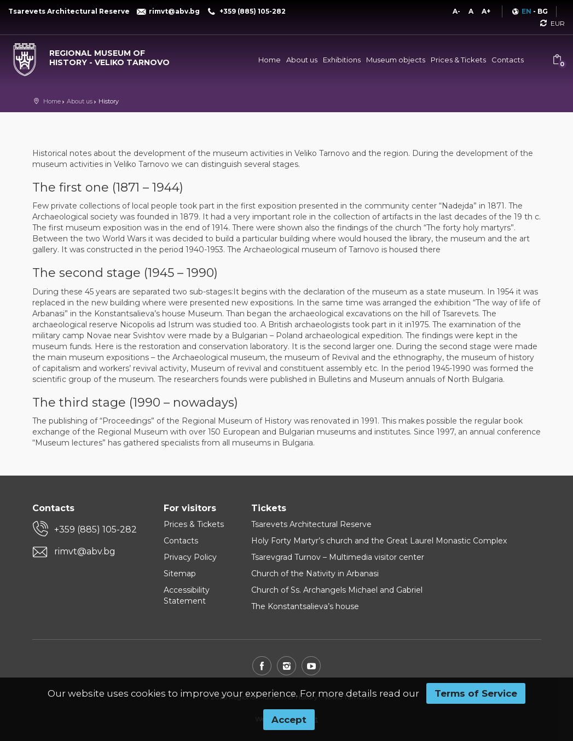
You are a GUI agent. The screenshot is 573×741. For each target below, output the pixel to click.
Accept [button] (288, 719)
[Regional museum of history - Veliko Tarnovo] (95, 55)
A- (456, 11)
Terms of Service (476, 693)
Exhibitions (342, 59)
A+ (486, 11)
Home (269, 59)
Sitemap (180, 573)
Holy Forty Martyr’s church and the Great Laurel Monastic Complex (379, 541)
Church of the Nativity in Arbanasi (315, 573)
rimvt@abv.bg (84, 551)
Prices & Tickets (458, 59)
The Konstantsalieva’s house (305, 606)
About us (301, 59)
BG (542, 11)
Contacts (507, 59)
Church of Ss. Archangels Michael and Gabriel (336, 590)
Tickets (268, 508)
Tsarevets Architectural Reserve (311, 524)
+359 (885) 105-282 (95, 529)
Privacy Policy (190, 557)
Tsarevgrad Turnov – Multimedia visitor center (337, 557)
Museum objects (395, 59)
